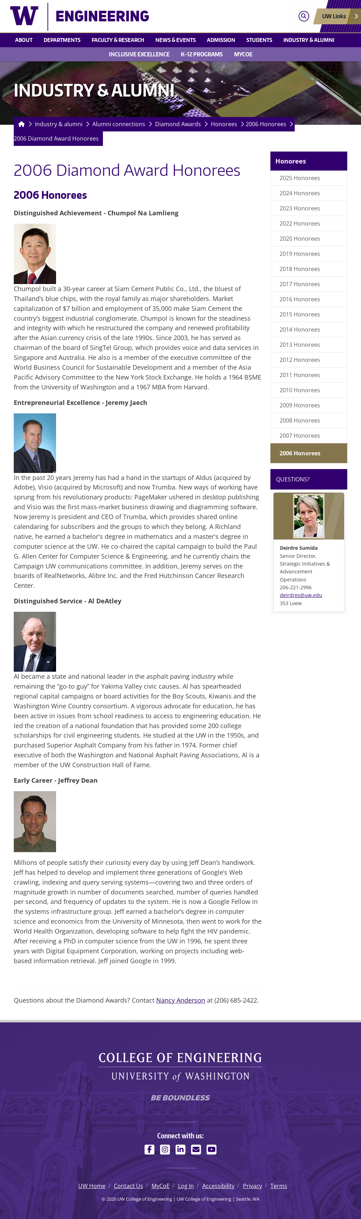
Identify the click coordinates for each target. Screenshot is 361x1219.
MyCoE (243, 54)
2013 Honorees (300, 345)
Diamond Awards (178, 124)
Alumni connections (118, 124)
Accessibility (218, 1186)
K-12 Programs (202, 54)
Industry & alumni (308, 39)
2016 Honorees (300, 299)
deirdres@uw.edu (301, 595)
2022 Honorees (300, 223)
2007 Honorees (300, 435)
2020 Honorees (300, 238)
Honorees (224, 124)
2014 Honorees (300, 329)
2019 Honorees (300, 254)
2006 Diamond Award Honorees (56, 138)
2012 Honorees (300, 360)
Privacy (252, 1186)
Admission (221, 39)
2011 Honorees (300, 375)
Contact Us (128, 1186)
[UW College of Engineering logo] (138, 17)
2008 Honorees (300, 420)
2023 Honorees (300, 208)
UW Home (91, 1186)
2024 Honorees (300, 193)
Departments (62, 39)
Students (259, 39)
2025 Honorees (300, 178)
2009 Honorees (300, 405)
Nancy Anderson (180, 1000)
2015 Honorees (300, 314)
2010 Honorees (300, 390)
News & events (175, 39)
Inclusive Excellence (139, 54)
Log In (186, 1186)
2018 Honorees (300, 269)
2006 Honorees (266, 124)
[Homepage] (20, 124)
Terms (278, 1186)
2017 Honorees (300, 284)
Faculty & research (118, 39)
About (23, 39)
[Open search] (304, 16)
